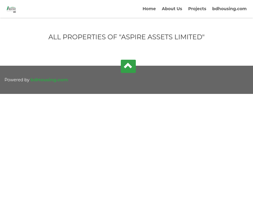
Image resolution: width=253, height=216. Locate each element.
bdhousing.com (229, 8)
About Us (172, 8)
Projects (197, 8)
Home (149, 8)
